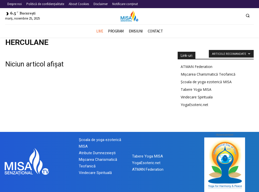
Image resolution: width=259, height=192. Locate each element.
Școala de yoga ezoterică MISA (206, 81)
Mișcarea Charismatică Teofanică (208, 74)
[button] (247, 15)
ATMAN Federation (196, 66)
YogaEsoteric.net (194, 104)
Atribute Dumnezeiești (97, 153)
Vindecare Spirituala (197, 97)
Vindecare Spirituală (95, 172)
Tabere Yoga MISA (196, 89)
